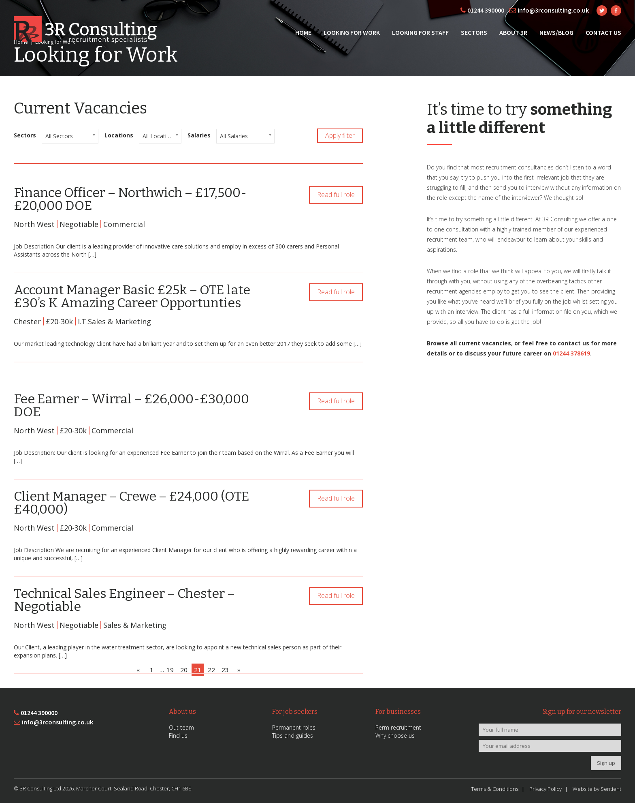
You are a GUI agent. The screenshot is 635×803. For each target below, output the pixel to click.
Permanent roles (293, 727)
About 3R (513, 32)
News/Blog (556, 32)
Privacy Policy (545, 788)
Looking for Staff (420, 32)
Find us (178, 735)
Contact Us (603, 32)
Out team (181, 727)
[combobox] (70, 136)
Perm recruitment (398, 727)
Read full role (336, 197)
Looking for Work (352, 32)
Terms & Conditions (494, 788)
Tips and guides (292, 735)
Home (303, 32)
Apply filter (340, 135)
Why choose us (395, 735)
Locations (118, 135)
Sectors (474, 32)
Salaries (199, 135)
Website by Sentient (597, 788)
